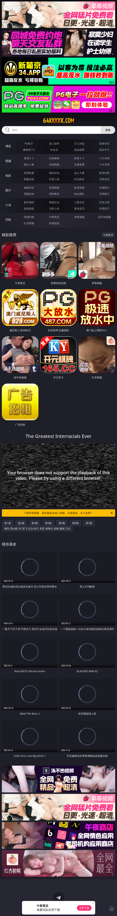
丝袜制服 (54, 164)
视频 (8, 161)
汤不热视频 (104, 217)
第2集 (21, 523)
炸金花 (54, 149)
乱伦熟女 (79, 179)
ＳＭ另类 (104, 164)
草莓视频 (79, 217)
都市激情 (29, 202)
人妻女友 (79, 202)
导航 (8, 220)
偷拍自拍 (54, 173)
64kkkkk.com (58, 120)
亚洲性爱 (29, 173)
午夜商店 (54, 217)
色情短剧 (54, 223)
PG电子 (29, 143)
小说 (8, 205)
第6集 (75, 523)
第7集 (89, 523)
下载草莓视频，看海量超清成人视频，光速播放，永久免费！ (68, 513)
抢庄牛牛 (104, 149)
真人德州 (54, 143)
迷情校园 (29, 208)
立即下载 (84, 908)
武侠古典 (104, 202)
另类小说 (54, 208)
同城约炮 (29, 217)
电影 (8, 176)
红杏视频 (29, 223)
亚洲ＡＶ (29, 158)
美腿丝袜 (29, 194)
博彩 (8, 146)
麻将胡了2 (29, 149)
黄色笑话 (79, 208)
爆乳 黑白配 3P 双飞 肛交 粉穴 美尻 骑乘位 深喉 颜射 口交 (37, 528)
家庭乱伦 (54, 202)
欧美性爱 (104, 173)
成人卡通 (79, 173)
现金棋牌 (79, 149)
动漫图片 (104, 187)
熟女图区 (79, 194)
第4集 (48, 523)
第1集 (7, 523)
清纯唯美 (54, 194)
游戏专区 (104, 143)
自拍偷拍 (54, 158)
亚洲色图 (54, 187)
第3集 (34, 523)
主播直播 (79, 164)
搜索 (107, 130)
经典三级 (54, 179)
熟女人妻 (29, 164)
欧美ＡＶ (79, 158)
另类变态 (104, 179)
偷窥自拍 (29, 187)
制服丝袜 (29, 179)
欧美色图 (79, 187)
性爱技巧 (104, 208)
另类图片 (104, 194)
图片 (8, 190)
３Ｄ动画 (104, 158)
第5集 (62, 523)
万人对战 (79, 143)
